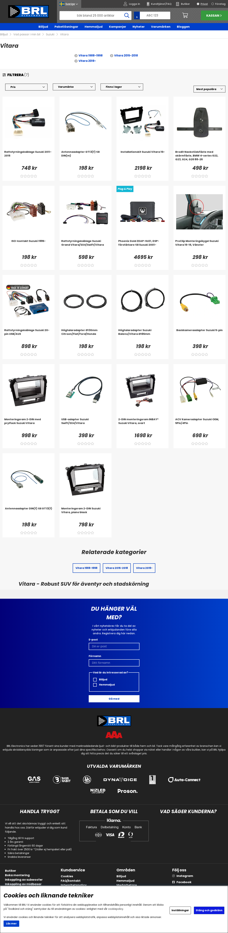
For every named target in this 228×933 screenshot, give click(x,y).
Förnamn (95, 656)
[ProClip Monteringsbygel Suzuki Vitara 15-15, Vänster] (199, 246)
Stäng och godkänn (209, 910)
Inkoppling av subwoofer (24, 880)
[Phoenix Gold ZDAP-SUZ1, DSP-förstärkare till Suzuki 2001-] (142, 246)
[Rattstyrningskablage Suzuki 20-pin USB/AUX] (28, 336)
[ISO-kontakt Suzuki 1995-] (28, 246)
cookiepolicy (115, 909)
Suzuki (50, 35)
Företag (220, 4)
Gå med (114, 699)
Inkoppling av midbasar (23, 884)
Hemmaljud (94, 27)
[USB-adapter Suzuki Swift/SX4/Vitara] (85, 425)
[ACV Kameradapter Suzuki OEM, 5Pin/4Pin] (199, 425)
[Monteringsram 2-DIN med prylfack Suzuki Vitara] (28, 425)
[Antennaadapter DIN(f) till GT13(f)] (28, 514)
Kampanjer (117, 27)
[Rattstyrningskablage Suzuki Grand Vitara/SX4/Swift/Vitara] (85, 246)
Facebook (184, 882)
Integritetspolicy (74, 885)
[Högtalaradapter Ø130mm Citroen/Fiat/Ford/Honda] (85, 336)
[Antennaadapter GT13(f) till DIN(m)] (85, 157)
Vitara (64, 35)
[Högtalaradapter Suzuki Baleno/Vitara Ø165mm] (142, 336)
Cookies (67, 876)
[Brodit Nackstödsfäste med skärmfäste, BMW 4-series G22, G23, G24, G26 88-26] (199, 157)
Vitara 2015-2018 (126, 56)
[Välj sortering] (209, 89)
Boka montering (17, 875)
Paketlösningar (66, 27)
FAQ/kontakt (71, 881)
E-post (93, 639)
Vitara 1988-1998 (91, 56)
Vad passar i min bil (26, 35)
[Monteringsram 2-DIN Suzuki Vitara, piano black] (85, 514)
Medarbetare (126, 885)
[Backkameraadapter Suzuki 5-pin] (199, 336)
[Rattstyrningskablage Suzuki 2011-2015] (28, 157)
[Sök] (95, 15)
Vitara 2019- (87, 61)
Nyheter (139, 27)
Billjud (43, 27)
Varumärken (160, 27)
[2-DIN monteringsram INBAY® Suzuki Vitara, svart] (142, 425)
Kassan (214, 15)
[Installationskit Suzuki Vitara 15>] (142, 157)
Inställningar (180, 910)
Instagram (185, 876)
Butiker (10, 871)
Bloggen (183, 27)
